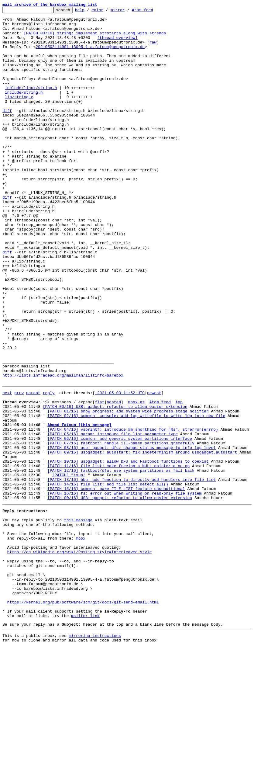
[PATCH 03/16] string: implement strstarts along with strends (95, 38)
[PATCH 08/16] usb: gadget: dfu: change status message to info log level (131, 534)
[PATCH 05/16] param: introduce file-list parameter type (112, 517)
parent (33, 468)
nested (114, 479)
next (7, 468)
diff (7, 131)
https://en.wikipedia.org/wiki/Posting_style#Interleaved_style (79, 657)
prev (19, 468)
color (107, 11)
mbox (80, 641)
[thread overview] (117, 44)
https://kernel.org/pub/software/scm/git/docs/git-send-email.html (83, 718)
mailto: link (85, 734)
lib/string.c (19, 115)
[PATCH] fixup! (68, 567)
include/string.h (24, 109)
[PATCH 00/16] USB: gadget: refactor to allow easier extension (115, 485)
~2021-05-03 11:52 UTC (120, 468)
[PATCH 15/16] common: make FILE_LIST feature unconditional (116, 583)
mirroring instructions (95, 756)
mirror (127, 11)
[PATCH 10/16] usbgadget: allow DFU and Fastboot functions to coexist (127, 550)
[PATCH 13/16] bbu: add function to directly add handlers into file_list (131, 572)
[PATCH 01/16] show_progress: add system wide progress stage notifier (127, 490)
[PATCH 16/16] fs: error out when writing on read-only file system (124, 589)
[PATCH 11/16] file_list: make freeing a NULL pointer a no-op (118, 556)
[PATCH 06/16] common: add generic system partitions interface (119, 523)
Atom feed (152, 11)
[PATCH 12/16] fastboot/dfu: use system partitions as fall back (120, 561)
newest (154, 468)
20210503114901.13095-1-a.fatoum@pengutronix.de (90, 54)
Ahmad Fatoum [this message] (79, 506)
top (178, 479)
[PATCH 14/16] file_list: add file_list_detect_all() (107, 578)
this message (78, 619)
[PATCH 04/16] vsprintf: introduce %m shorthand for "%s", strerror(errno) (132, 512)
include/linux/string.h (31, 104)
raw (152, 49)
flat (99, 479)
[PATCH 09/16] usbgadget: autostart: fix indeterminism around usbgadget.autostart (142, 539)
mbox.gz (136, 479)
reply (49, 468)
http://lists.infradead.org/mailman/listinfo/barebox (62, 449)
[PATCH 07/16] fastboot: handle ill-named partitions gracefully (120, 528)
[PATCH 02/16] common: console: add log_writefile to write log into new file (136, 496)
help (89, 11)
